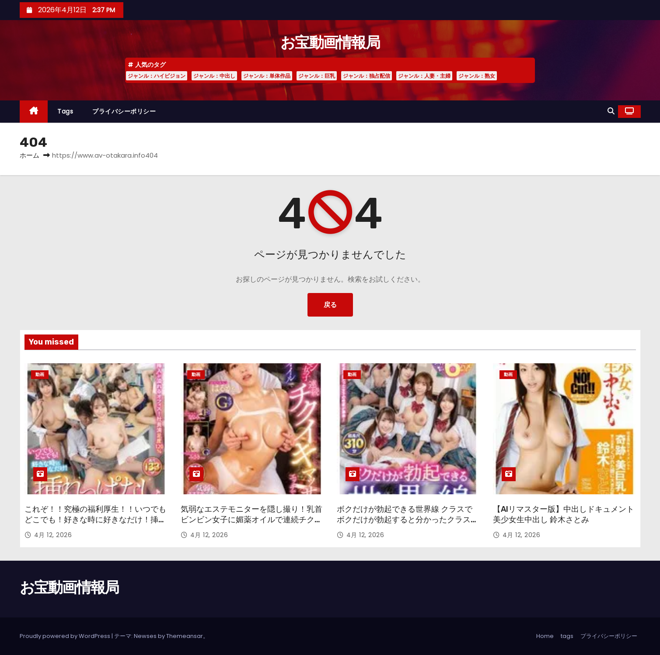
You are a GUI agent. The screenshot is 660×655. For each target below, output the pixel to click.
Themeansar (184, 636)
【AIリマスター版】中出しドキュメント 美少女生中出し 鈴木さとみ (563, 514)
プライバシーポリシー (124, 111)
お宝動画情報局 (330, 43)
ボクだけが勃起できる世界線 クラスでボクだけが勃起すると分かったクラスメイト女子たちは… (407, 519)
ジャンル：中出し (214, 75)
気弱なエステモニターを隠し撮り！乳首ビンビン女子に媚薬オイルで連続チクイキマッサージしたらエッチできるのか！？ (251, 524)
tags (65, 111)
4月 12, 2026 (53, 535)
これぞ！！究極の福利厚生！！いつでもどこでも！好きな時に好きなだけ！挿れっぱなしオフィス (95, 519)
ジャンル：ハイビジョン (156, 75)
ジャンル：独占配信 (366, 75)
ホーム (29, 155)
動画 (39, 374)
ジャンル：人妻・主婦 (424, 75)
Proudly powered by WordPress (66, 636)
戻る (330, 305)
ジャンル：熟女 (476, 75)
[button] (611, 111)
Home (545, 636)
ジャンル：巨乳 (316, 75)
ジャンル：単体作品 (266, 75)
